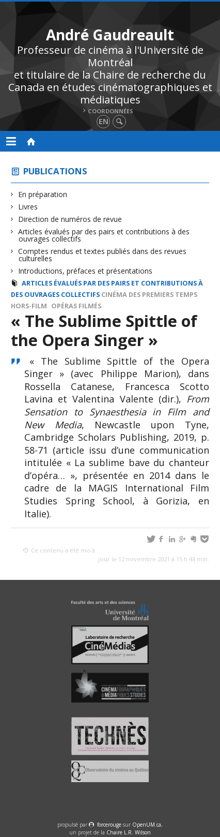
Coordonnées (110, 111)
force (109, 824)
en (103, 121)
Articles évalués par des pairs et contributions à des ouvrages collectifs (104, 235)
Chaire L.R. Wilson (128, 832)
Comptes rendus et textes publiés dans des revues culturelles (102, 254)
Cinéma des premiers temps (149, 294)
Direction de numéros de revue (70, 219)
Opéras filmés (76, 306)
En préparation (43, 194)
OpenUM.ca (146, 824)
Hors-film (29, 306)
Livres (28, 207)
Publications (55, 171)
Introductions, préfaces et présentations (85, 271)
